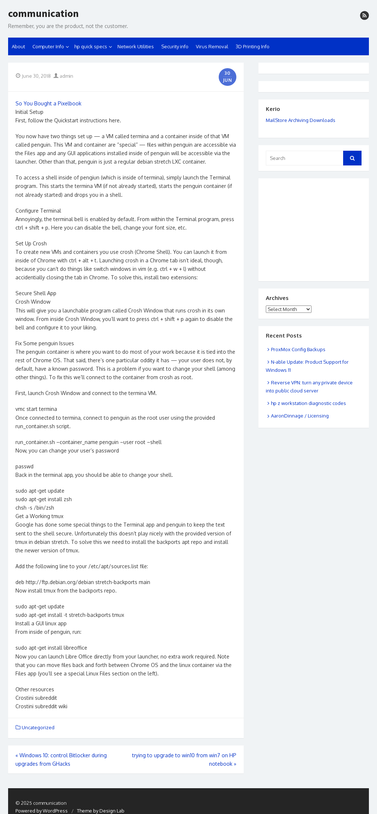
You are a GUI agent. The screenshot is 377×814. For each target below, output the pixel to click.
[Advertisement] (302, 221)
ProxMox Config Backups (298, 349)
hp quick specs (90, 46)
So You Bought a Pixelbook (48, 103)
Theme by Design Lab (100, 811)
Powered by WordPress (41, 811)
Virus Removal (212, 46)
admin (63, 76)
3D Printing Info (252, 46)
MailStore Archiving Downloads (300, 120)
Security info (174, 46)
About (18, 46)
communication (43, 13)
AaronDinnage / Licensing (300, 416)
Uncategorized (38, 727)
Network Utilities (135, 46)
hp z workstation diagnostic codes (308, 403)
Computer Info (48, 46)
